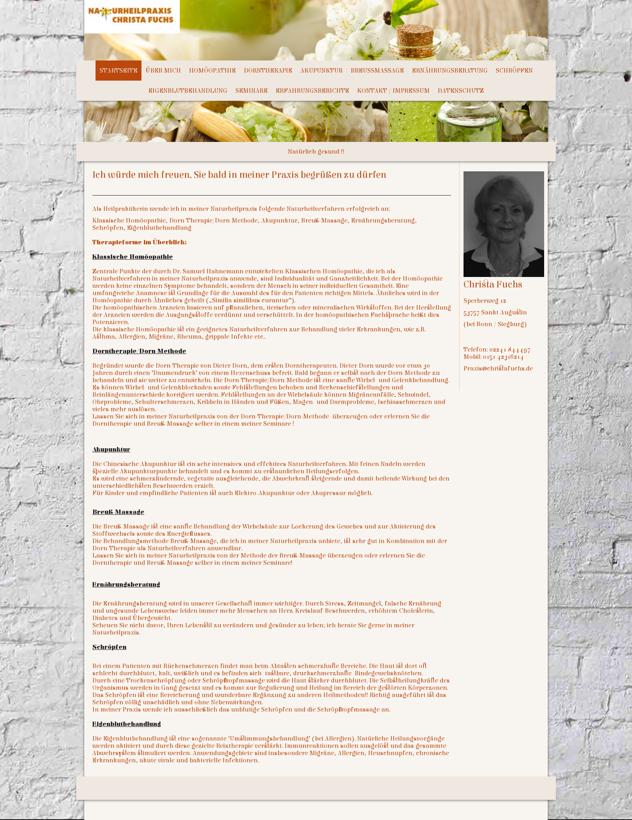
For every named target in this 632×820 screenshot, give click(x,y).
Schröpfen (514, 70)
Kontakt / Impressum (393, 90)
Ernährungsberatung (450, 70)
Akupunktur (321, 70)
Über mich (163, 70)
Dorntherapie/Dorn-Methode (139, 351)
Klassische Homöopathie (132, 256)
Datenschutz (461, 90)
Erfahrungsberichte (312, 90)
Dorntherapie (268, 70)
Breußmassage (377, 70)
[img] (291, 30)
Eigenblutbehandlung (187, 90)
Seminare (251, 90)
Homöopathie (212, 70)
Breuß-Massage (118, 512)
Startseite (118, 70)
